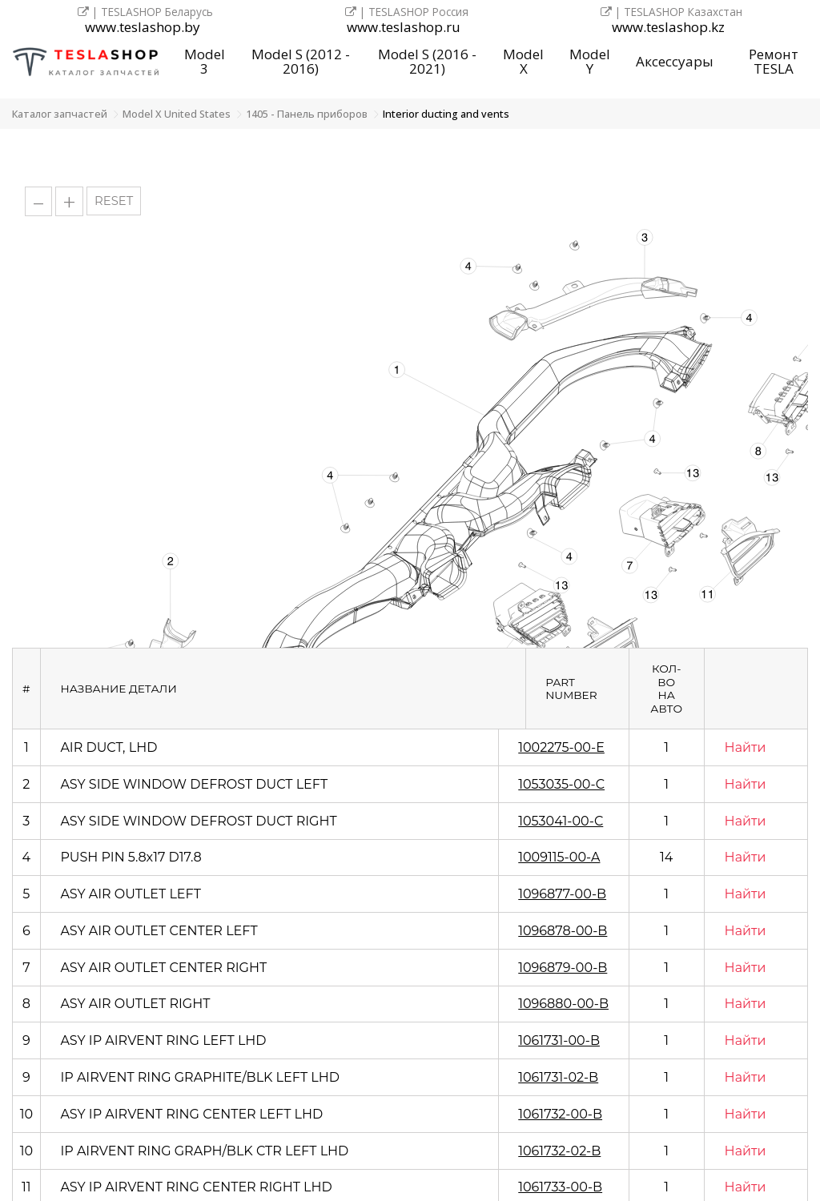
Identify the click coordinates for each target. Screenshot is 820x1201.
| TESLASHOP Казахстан (671, 11)
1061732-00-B (560, 1114)
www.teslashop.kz (668, 27)
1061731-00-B (559, 1040)
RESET (113, 201)
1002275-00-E (561, 747)
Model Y (589, 61)
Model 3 (204, 61)
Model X (523, 61)
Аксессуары (674, 61)
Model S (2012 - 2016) (300, 61)
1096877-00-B (562, 894)
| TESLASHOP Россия (406, 11)
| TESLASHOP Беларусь (145, 11)
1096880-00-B (563, 1003)
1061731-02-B (558, 1077)
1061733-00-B (560, 1187)
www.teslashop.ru (403, 27)
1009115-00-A (559, 857)
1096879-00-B (562, 967)
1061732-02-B (559, 1151)
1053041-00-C (560, 821)
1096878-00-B (562, 930)
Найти (745, 747)
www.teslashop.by (142, 27)
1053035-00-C (561, 784)
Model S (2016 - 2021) (427, 61)
